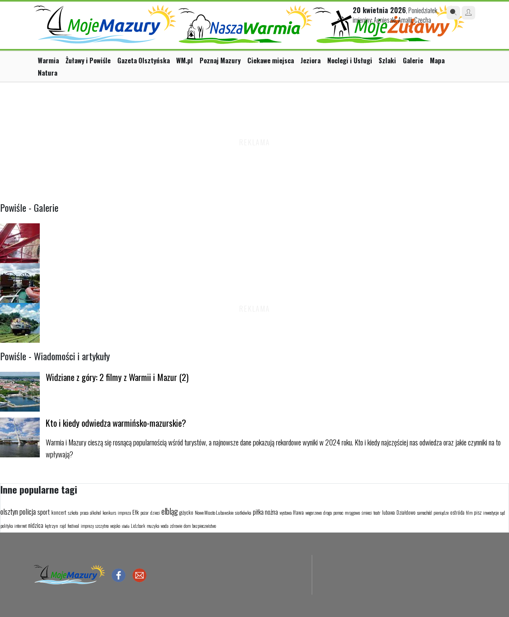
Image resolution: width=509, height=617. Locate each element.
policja (27, 511)
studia (125, 526)
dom (187, 526)
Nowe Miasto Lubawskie (214, 512)
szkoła (73, 512)
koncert (58, 512)
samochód (424, 513)
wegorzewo (313, 513)
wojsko (115, 526)
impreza (124, 513)
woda (164, 526)
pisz (478, 512)
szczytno (102, 526)
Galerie (413, 60)
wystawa (285, 513)
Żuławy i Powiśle (88, 60)
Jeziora (311, 60)
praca (84, 513)
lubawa (388, 512)
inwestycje (491, 513)
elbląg (169, 511)
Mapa (437, 60)
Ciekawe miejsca (270, 60)
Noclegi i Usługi (349, 60)
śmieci (366, 513)
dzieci (155, 513)
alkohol (95, 513)
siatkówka (243, 512)
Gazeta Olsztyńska (143, 60)
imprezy (87, 526)
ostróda (457, 512)
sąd (502, 513)
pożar (144, 513)
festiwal (73, 526)
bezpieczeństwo (204, 526)
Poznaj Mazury (220, 60)
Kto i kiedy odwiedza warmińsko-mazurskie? (116, 422)
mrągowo (352, 512)
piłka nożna (265, 512)
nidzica (35, 525)
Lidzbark (138, 526)
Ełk (135, 512)
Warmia (48, 60)
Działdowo (406, 512)
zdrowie (176, 526)
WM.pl (184, 60)
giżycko (186, 512)
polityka (6, 526)
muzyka (153, 526)
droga (327, 513)
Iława (298, 512)
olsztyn (9, 511)
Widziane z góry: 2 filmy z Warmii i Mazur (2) (117, 376)
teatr (377, 513)
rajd (63, 526)
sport (43, 512)
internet (20, 526)
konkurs (109, 512)
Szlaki (387, 60)
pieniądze (441, 513)
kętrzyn (51, 525)
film (469, 513)
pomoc (338, 513)
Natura (47, 73)
